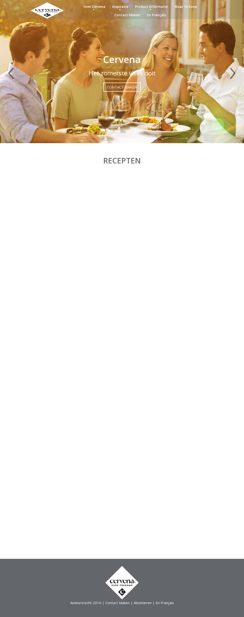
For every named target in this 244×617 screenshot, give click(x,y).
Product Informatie (151, 6)
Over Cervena (94, 6)
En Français (156, 15)
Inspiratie (120, 6)
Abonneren (143, 602)
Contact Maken (127, 15)
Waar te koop (185, 6)
